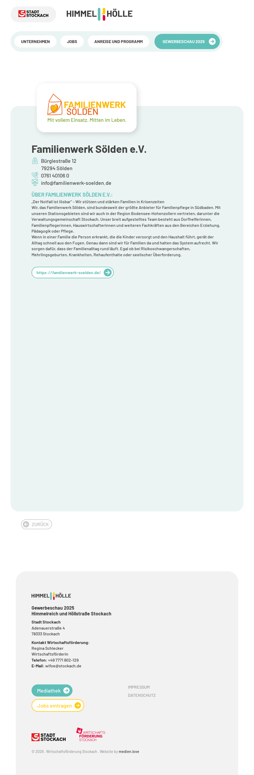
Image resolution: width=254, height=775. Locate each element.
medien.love (129, 751)
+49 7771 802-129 (63, 659)
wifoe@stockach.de (63, 665)
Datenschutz (142, 695)
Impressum (139, 686)
